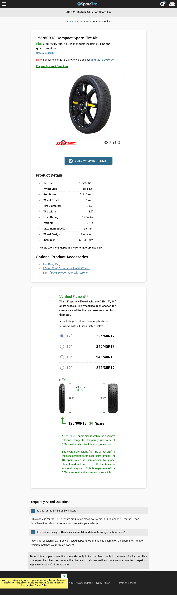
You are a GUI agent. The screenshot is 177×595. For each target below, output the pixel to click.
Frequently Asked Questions (52, 66)
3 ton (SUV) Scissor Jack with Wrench (66, 272)
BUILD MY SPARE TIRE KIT (87, 161)
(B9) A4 (102, 59)
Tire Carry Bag (51, 264)
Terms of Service (126, 582)
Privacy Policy (41, 585)
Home (70, 21)
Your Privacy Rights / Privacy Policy (89, 582)
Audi (79, 21)
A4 (86, 21)
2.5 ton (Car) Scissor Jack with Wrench (66, 268)
